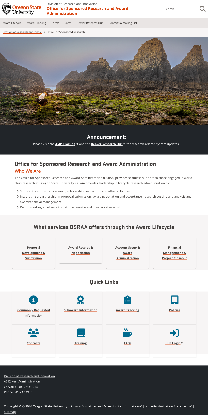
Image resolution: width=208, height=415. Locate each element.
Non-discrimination (168, 406)
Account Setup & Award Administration (127, 252)
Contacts (33, 343)
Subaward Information (80, 310)
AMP (66, 144)
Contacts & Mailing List (123, 23)
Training (80, 343)
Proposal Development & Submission (33, 252)
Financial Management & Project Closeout (174, 252)
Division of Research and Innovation (72, 4)
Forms (55, 23)
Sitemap (10, 412)
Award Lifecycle (12, 23)
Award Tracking (36, 23)
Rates (67, 23)
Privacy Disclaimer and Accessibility (106, 406)
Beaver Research (108, 144)
